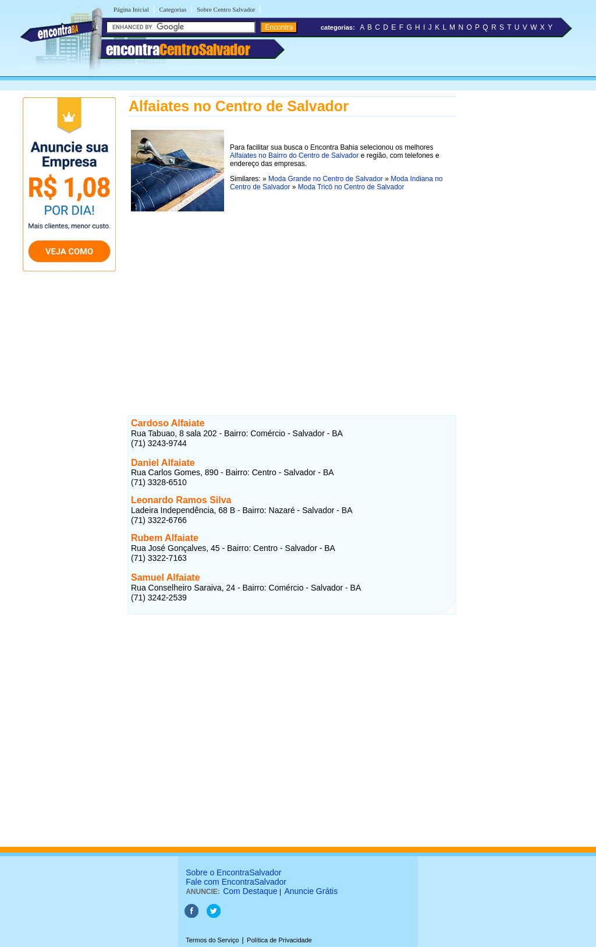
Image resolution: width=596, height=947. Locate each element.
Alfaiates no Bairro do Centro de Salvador (294, 155)
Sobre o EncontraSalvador (233, 872)
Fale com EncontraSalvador (236, 881)
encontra (178, 49)
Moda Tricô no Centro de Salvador (351, 187)
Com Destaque (250, 891)
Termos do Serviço (212, 940)
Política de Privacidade (279, 940)
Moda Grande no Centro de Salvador (325, 179)
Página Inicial (131, 9)
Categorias (172, 9)
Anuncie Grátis (311, 891)
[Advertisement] (291, 296)
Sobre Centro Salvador (226, 9)
